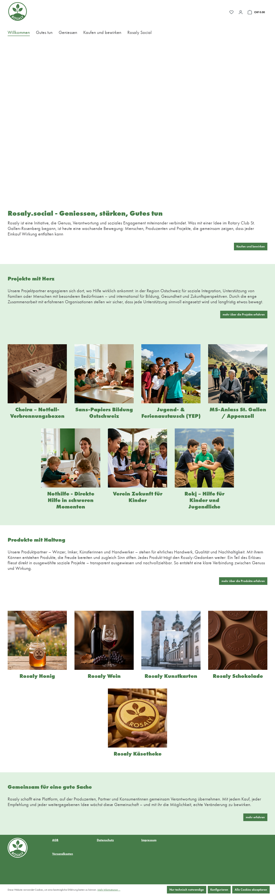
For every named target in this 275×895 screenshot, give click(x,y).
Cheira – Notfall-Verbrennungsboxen (37, 412)
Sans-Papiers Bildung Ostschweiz (104, 412)
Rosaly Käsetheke (138, 753)
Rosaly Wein (104, 676)
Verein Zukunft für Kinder (137, 497)
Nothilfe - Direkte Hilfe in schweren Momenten (70, 500)
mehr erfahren (255, 817)
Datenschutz (105, 840)
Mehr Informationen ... (108, 889)
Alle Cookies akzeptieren (251, 889)
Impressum (148, 840)
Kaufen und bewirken (250, 246)
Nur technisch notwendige (186, 889)
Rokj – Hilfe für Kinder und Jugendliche (204, 500)
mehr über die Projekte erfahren (244, 314)
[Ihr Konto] (240, 12)
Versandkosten (62, 854)
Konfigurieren (219, 889)
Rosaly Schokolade (238, 676)
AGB (55, 840)
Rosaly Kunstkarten (171, 676)
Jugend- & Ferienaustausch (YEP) (171, 412)
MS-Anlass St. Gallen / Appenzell (237, 412)
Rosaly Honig (37, 676)
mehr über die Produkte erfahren (243, 581)
